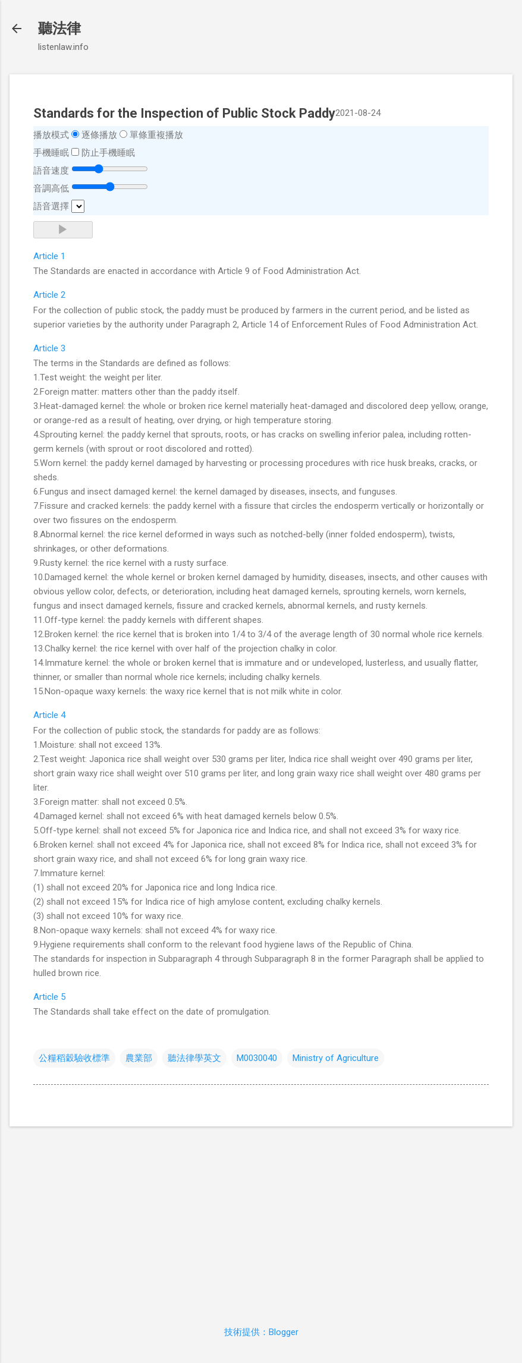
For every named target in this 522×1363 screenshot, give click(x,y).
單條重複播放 (156, 135)
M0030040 (257, 1058)
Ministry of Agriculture (336, 1058)
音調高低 (51, 188)
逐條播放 (99, 135)
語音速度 (51, 170)
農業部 (138, 1058)
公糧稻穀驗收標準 (74, 1058)
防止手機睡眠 (108, 152)
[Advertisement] (261, 1219)
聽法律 (59, 28)
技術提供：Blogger (261, 1332)
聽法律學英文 (194, 1058)
